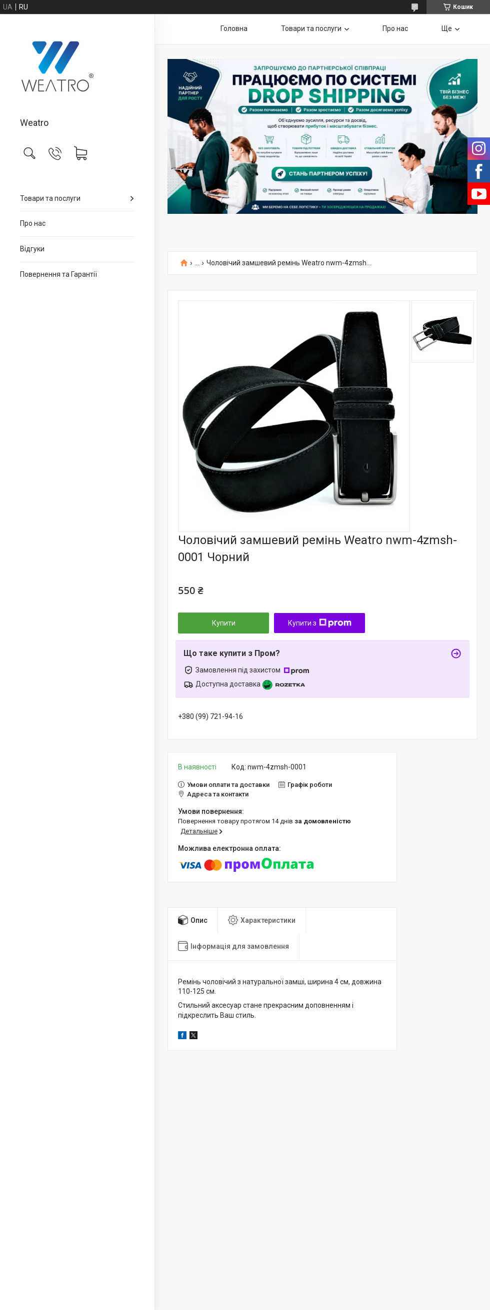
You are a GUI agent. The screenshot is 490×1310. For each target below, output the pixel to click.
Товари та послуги (50, 198)
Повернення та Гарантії (58, 274)
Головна (234, 28)
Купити (224, 623)
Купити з (320, 623)
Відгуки (32, 249)
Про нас (33, 223)
